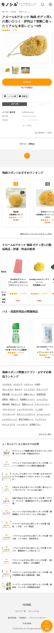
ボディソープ (42, 389)
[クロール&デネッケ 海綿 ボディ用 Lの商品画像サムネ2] (16, 70)
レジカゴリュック (9, 419)
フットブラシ (29, 389)
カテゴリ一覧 (20, 611)
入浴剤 (37, 384)
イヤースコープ (8, 409)
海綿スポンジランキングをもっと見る (36, 234)
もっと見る (27, 125)
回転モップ (15, 404)
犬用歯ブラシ (35, 424)
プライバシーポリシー (37, 618)
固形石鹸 (6, 394)
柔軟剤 (5, 399)
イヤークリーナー (42, 404)
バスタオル (7, 384)
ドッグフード (40, 419)
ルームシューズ (43, 414)
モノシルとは (34, 611)
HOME (27, 605)
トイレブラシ (42, 399)
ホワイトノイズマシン (26, 414)
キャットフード (8, 424)
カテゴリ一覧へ (45, 434)
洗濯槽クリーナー (27, 399)
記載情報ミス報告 (43, 133)
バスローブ (17, 384)
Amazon (27, 82)
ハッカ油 (38, 409)
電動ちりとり (27, 404)
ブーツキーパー (8, 414)
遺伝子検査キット (26, 419)
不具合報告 (27, 623)
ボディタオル (7, 389)
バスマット (28, 384)
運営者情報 (12, 618)
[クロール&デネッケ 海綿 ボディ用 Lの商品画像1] (27, 48)
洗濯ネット (14, 399)
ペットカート (22, 424)
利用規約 (22, 618)
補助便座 (6, 404)
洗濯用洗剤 (41, 394)
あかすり (18, 389)
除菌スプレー (29, 394)
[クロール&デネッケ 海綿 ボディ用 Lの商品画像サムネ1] (6, 70)
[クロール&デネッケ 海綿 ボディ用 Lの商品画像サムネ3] (25, 70)
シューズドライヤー (25, 409)
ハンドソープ (16, 394)
